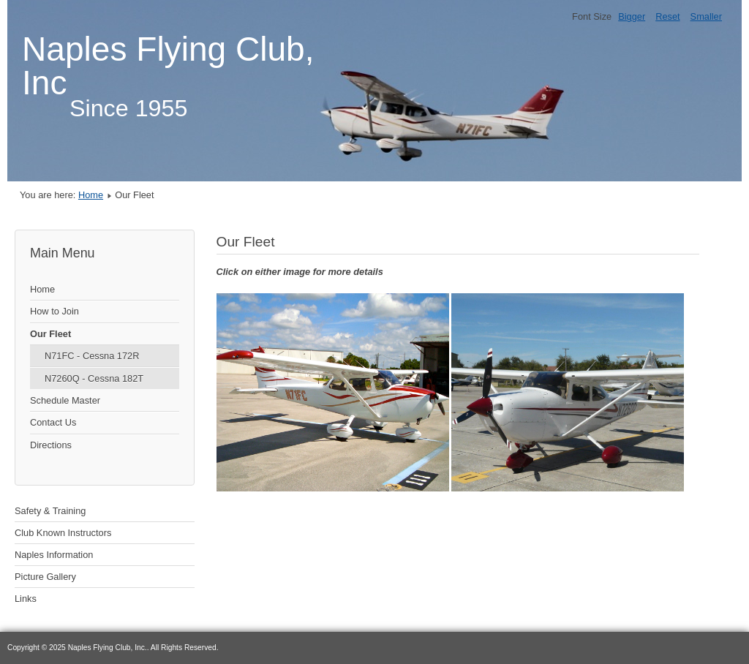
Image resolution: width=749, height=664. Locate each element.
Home (90, 194)
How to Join (54, 311)
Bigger (631, 16)
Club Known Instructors (63, 532)
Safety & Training (50, 510)
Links (26, 598)
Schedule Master (65, 400)
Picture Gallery (45, 576)
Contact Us (53, 422)
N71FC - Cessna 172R (92, 355)
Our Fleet (50, 333)
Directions (51, 444)
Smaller (706, 16)
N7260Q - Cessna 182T (94, 378)
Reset (667, 16)
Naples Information (54, 554)
